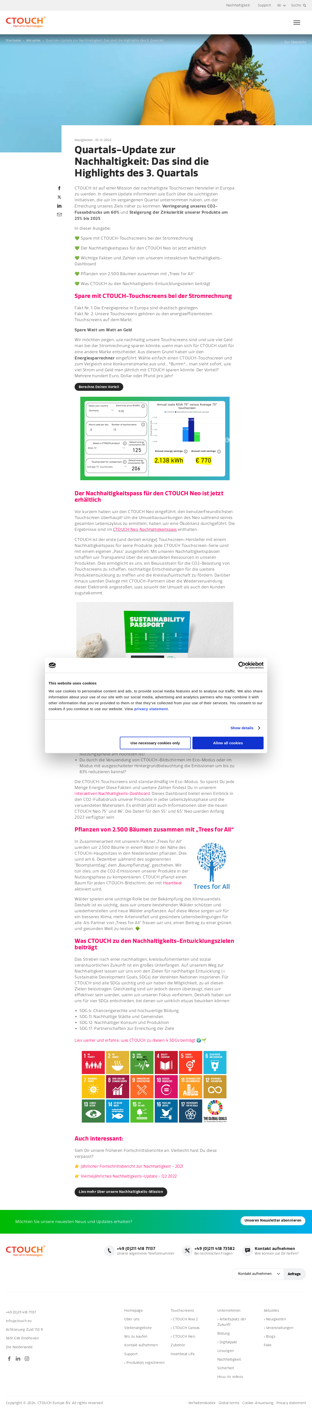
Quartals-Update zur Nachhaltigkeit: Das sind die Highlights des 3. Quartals (105, 40)
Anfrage (294, 1274)
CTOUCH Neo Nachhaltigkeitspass (146, 530)
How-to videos (230, 1377)
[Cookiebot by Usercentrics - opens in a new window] (242, 665)
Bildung (223, 1334)
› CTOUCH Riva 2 (184, 1320)
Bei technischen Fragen (212, 1251)
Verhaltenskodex (199, 1403)
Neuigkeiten (84, 140)
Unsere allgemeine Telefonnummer (143, 1251)
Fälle (267, 1346)
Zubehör (178, 1346)
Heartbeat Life (183, 1354)
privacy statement (151, 709)
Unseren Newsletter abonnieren (41, 1222)
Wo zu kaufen (135, 1337)
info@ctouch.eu (19, 1321)
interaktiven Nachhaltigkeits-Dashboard (114, 793)
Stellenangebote (138, 1329)
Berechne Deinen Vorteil (100, 387)
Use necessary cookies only (155, 743)
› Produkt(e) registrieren (144, 1363)
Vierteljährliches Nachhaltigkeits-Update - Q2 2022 (131, 1176)
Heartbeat (173, 883)
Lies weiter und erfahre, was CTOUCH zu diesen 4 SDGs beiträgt (138, 1040)
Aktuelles (33, 40)
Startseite (13, 40)
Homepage (133, 1311)
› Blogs (269, 1337)
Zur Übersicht (295, 42)
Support (264, 5)
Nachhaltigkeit (238, 5)
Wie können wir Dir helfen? (276, 1251)
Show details (241, 728)
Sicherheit (225, 1369)
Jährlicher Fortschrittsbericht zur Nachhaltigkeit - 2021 (134, 1166)
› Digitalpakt (227, 1343)
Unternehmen (229, 1311)
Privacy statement (291, 1403)
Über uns (132, 1320)
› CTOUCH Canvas (185, 1329)
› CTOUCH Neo (183, 1337)
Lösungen (225, 1351)
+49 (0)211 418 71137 (22, 1313)
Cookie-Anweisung (257, 1403)
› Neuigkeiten (275, 1320)
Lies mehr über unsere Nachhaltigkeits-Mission (123, 1192)
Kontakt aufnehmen (141, 1346)
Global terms (226, 1403)
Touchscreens (182, 1311)
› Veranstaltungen (278, 1329)
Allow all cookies (228, 743)
